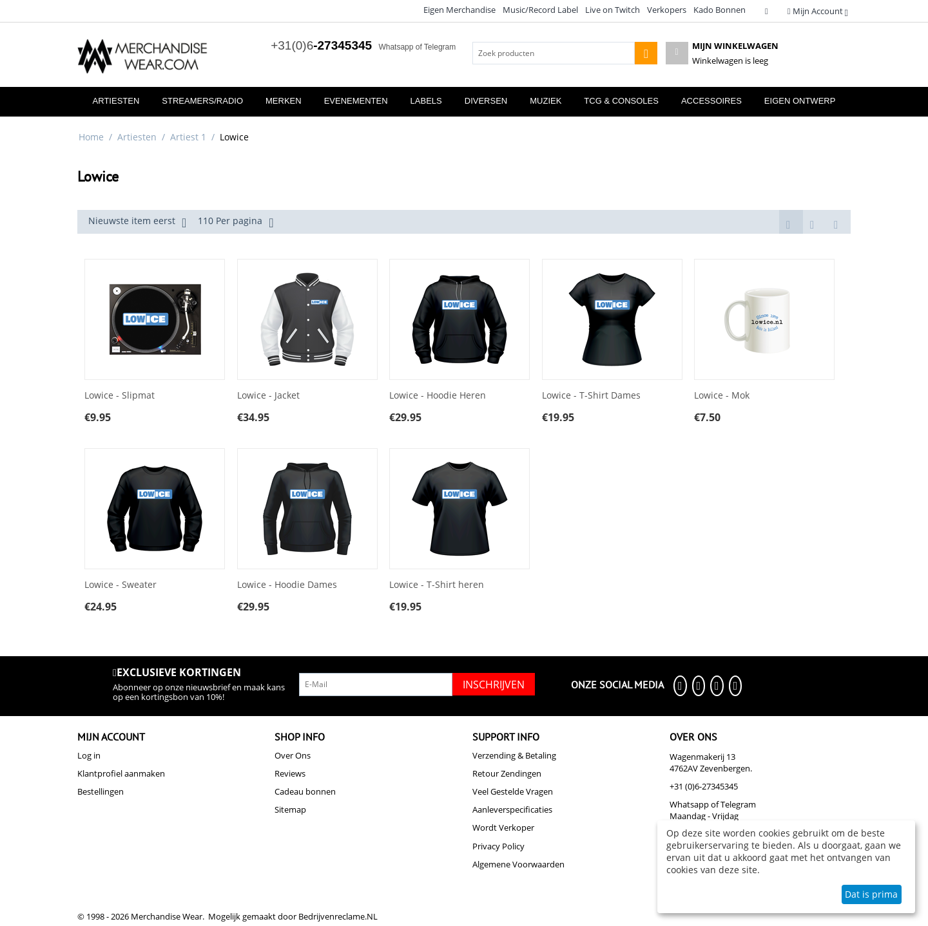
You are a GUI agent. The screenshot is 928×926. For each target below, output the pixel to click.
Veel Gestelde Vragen (512, 791)
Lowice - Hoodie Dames (287, 585)
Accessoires (711, 101)
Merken (284, 101)
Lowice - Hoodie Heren (437, 395)
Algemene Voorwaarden (518, 864)
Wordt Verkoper (503, 827)
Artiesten (116, 101)
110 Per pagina (235, 222)
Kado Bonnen (719, 9)
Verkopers (666, 9)
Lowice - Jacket (268, 395)
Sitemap (290, 809)
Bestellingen (100, 791)
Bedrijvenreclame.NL (338, 916)
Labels (426, 101)
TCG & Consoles (621, 101)
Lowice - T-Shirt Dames (591, 395)
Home (91, 137)
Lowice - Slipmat (119, 395)
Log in (89, 755)
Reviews (290, 773)
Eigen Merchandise (459, 9)
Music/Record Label (540, 9)
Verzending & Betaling (514, 755)
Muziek (545, 101)
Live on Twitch (612, 9)
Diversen (486, 101)
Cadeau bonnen (305, 791)
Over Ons (293, 755)
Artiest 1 (188, 137)
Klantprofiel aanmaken (121, 773)
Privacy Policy (498, 846)
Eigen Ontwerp (800, 101)
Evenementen (356, 101)
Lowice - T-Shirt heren (436, 585)
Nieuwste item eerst (137, 222)
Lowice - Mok (721, 395)
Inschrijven (494, 684)
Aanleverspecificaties (512, 809)
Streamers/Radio (202, 101)
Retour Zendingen (506, 773)
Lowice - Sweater (120, 585)
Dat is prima (871, 894)
